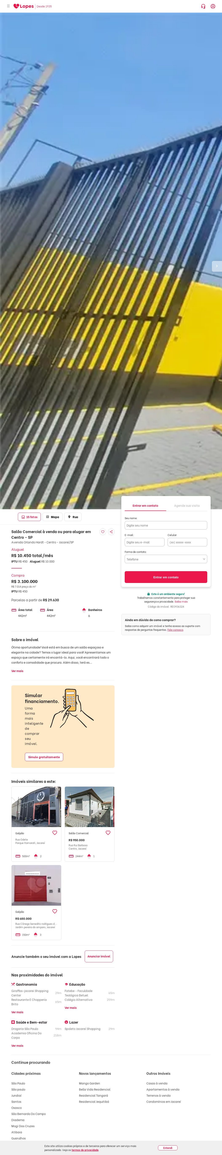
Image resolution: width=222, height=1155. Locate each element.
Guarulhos (18, 1138)
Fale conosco (175, 629)
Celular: (172, 535)
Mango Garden (89, 1083)
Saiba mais (181, 601)
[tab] (145, 505)
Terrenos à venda (158, 1095)
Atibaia (16, 1132)
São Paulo (18, 1083)
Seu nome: (131, 518)
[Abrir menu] (8, 6)
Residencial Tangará (93, 1095)
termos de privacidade (85, 1150)
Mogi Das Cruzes (23, 1126)
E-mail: (129, 535)
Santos (16, 1101)
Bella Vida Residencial (94, 1089)
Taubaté (17, 1150)
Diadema (17, 1120)
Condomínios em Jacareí (163, 1101)
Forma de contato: (136, 551)
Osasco (16, 1107)
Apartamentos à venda (162, 1089)
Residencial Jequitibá (94, 1101)
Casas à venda (156, 1083)
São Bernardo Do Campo (28, 1113)
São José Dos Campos (26, 1144)
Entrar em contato (166, 577)
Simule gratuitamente (44, 757)
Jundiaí (16, 1095)
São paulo (18, 1089)
